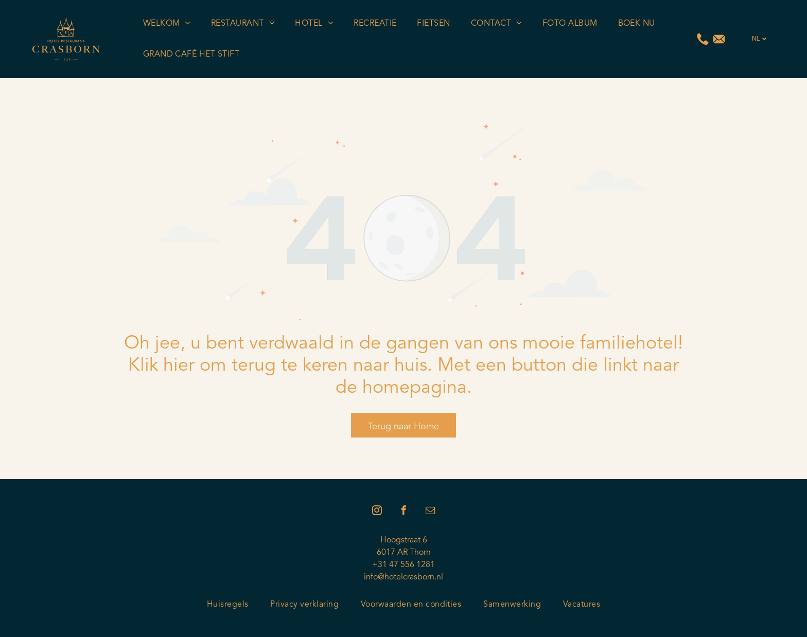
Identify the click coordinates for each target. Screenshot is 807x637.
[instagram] (377, 511)
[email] (430, 511)
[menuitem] (167, 23)
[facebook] (403, 511)
